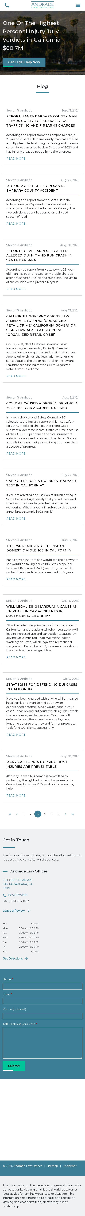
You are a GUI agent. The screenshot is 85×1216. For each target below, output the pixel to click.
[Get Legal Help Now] (24, 62)
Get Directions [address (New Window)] (15, 959)
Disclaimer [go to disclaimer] (69, 1166)
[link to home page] (42, 5)
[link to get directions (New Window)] (42, 884)
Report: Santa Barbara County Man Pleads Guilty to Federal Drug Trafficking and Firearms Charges (41, 120)
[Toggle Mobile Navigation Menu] (78, 5)
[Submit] (14, 1066)
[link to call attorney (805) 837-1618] (7, 5)
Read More (16, 158)
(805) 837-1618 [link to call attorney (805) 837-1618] (15, 895)
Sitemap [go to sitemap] (52, 1166)
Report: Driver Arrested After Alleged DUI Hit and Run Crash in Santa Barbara (39, 255)
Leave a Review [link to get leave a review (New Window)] (16, 911)
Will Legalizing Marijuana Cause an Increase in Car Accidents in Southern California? (42, 611)
